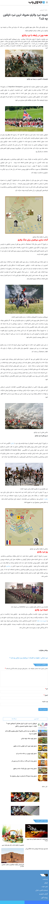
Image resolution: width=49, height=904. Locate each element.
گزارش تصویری (43, 894)
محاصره (8, 566)
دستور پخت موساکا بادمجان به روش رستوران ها (23, 776)
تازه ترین (36, 719)
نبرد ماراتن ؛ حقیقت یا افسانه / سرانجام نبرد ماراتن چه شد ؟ (29, 658)
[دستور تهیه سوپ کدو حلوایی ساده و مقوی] (42, 748)
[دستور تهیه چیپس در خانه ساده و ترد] (42, 755)
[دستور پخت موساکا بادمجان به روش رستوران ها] (42, 778)
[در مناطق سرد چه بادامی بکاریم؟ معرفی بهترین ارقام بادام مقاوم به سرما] (42, 733)
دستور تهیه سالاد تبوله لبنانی (29, 738)
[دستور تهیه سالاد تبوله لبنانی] (42, 740)
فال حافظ (44, 787)
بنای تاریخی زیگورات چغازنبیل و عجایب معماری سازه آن (13, 865)
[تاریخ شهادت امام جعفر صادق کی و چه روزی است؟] (36, 831)
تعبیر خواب (44, 886)
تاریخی (42, 10)
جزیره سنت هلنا (41, 621)
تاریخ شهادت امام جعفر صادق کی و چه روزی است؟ (37, 840)
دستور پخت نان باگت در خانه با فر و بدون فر (24, 761)
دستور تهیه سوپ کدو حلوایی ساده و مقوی (25, 746)
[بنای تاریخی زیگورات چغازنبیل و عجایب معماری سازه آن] (12, 855)
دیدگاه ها (14, 719)
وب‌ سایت (45, 701)
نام (46, 689)
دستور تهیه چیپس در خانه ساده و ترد (26, 753)
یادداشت (45, 879)
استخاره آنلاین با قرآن (42, 890)
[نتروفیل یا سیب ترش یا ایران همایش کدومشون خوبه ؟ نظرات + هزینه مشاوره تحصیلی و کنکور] (42, 725)
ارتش (12, 443)
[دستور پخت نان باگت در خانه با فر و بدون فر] (42, 763)
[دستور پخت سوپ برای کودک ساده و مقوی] (42, 770)
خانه (46, 10)
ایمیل (46, 695)
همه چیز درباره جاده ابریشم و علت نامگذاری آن (36, 849)
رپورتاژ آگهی (44, 897)
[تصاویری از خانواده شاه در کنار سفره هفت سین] (12, 834)
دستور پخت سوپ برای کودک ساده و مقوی (25, 768)
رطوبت (46, 499)
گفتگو (46, 883)
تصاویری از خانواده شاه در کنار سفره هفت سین (13, 845)
